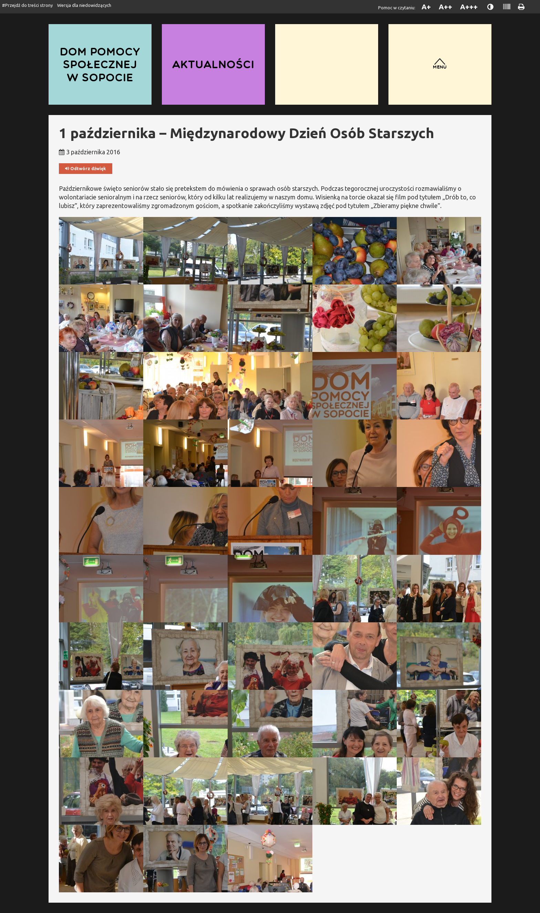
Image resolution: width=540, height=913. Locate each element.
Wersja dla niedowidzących (84, 5)
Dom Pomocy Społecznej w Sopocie (100, 64)
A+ (426, 7)
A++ (445, 7)
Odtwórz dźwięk (85, 168)
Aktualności (213, 64)
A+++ (469, 7)
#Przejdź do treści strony (27, 5)
